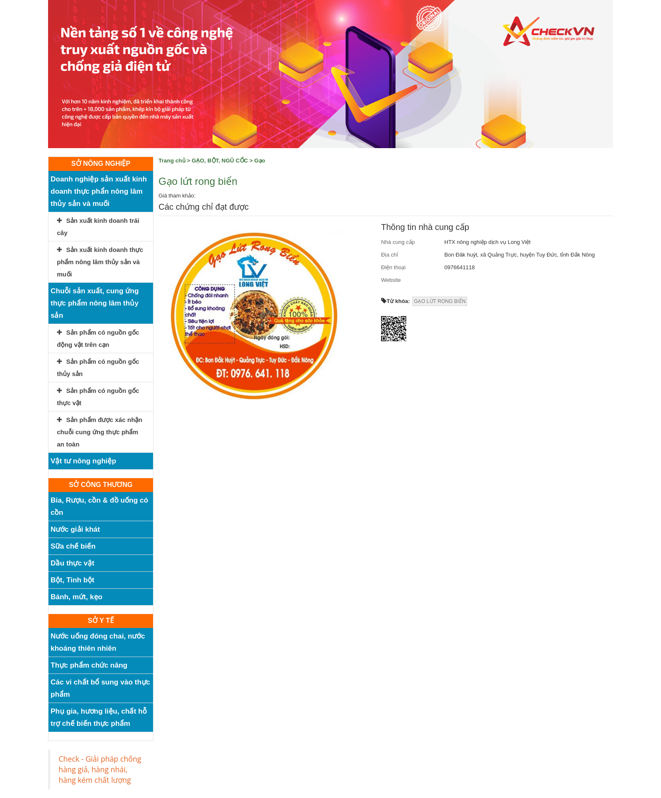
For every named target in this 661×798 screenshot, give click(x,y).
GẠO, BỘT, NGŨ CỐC (220, 160)
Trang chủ (172, 160)
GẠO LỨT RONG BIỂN (439, 301)
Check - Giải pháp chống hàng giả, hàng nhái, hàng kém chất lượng (100, 769)
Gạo (259, 160)
